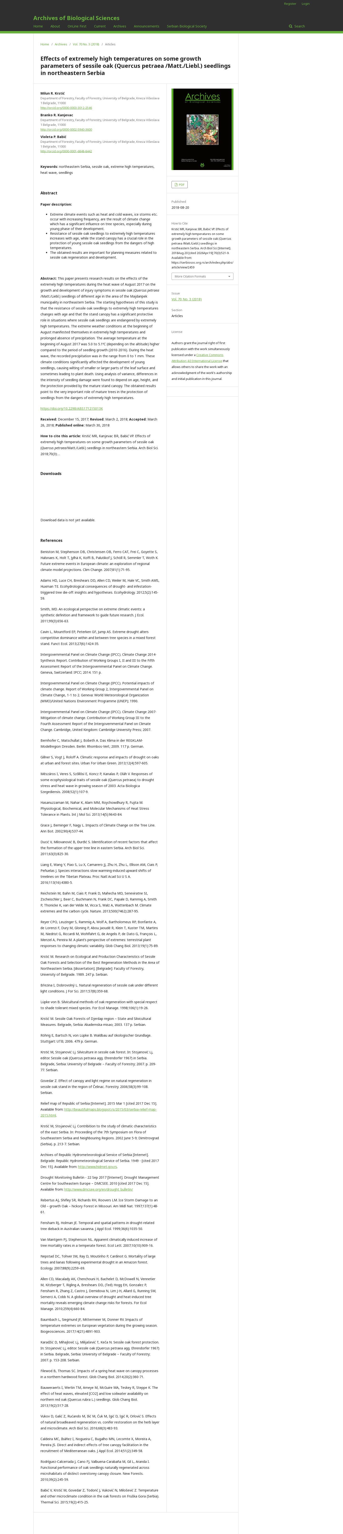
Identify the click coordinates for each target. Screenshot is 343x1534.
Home (38, 26)
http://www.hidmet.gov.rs (97, 1166)
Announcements (146, 26)
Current (100, 26)
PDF (181, 184)
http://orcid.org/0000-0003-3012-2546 (66, 108)
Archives (119, 26)
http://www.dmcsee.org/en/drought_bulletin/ (98, 1189)
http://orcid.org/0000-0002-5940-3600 (66, 130)
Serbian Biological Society (187, 26)
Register (290, 3)
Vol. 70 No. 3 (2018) (86, 44)
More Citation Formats (190, 276)
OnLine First (77, 26)
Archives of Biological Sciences (76, 18)
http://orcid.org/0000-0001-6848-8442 (66, 151)
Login (306, 3)
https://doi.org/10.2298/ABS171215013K (71, 408)
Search (299, 26)
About (55, 26)
